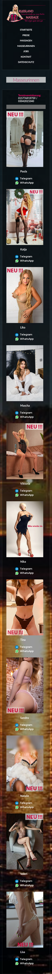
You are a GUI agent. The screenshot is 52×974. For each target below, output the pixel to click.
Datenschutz (26, 62)
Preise (26, 35)
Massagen (26, 40)
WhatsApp (24, 182)
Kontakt (26, 56)
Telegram (23, 178)
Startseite (26, 29)
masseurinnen (26, 45)
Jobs (26, 51)
